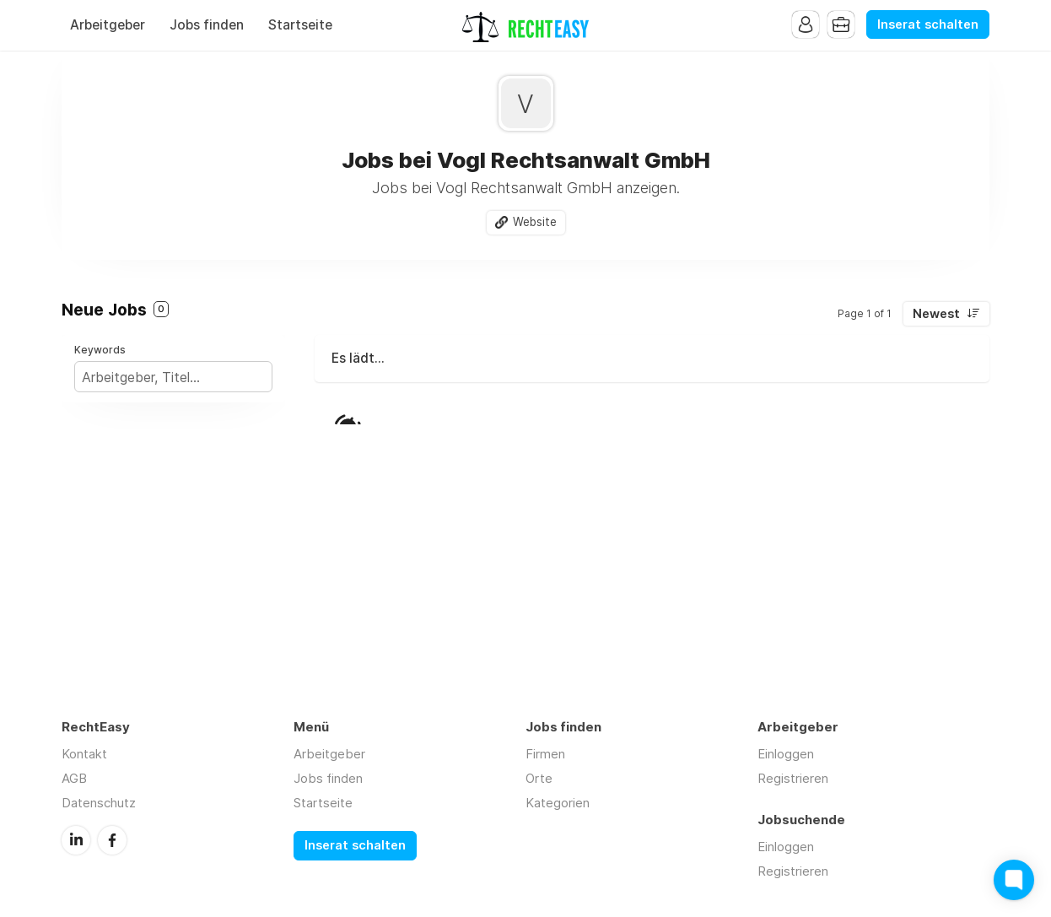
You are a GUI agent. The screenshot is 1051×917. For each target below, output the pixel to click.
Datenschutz (99, 803)
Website (535, 222)
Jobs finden (207, 25)
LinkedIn (76, 840)
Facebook (112, 840)
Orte (539, 778)
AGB (74, 778)
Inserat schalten (927, 24)
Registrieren (792, 778)
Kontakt (84, 754)
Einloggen (785, 754)
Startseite (300, 25)
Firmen (545, 754)
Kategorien (558, 803)
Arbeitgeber (107, 25)
